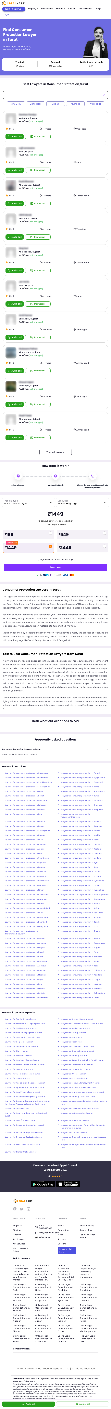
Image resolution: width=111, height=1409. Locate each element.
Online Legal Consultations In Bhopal (21, 1327)
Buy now (55, 567)
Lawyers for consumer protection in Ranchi (25, 810)
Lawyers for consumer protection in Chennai (81, 853)
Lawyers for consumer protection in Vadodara (26, 800)
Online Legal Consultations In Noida (44, 1286)
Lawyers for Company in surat (74, 1078)
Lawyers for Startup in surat (73, 1033)
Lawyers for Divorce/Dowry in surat (77, 1019)
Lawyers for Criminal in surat (74, 1132)
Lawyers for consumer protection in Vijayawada (83, 778)
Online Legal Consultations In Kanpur (88, 1317)
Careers (62, 1243)
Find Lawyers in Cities (21, 1249)
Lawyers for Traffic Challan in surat (21, 1152)
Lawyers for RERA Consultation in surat (23, 1144)
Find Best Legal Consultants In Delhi (88, 1337)
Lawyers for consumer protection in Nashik (80, 835)
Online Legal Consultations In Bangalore (44, 1297)
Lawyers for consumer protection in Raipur (24, 791)
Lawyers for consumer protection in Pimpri (80, 773)
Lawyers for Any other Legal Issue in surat (24, 1132)
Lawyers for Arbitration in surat (75, 1120)
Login (6, 14)
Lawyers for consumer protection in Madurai (81, 858)
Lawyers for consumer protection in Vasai (80, 840)
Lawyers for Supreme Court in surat (77, 1065)
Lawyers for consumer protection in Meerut (80, 872)
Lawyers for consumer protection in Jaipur (24, 849)
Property (33, 8)
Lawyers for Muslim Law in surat (75, 1028)
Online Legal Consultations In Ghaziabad (88, 1286)
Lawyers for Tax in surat (71, 1042)
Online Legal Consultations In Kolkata (21, 1307)
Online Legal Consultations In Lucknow (66, 1317)
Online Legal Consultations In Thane (66, 1327)
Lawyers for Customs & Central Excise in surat (82, 1024)
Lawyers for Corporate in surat (19, 1042)
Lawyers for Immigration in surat (76, 1069)
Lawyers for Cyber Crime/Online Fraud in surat (82, 1060)
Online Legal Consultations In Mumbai (21, 1297)
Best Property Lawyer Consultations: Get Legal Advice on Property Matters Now (44, 1272)
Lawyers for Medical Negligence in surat (23, 1033)
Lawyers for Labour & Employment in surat (80, 1083)
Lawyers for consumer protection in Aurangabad (27, 787)
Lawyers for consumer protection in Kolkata (81, 876)
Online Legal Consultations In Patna (21, 1337)
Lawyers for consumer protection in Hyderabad (27, 778)
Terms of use (87, 1230)
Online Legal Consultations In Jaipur (44, 1317)
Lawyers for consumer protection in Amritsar (25, 844)
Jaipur (55, 103)
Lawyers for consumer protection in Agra (79, 862)
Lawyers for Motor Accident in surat (77, 1113)
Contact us (63, 1230)
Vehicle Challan (22, 1347)
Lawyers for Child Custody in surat (21, 1028)
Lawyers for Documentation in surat (21, 1046)
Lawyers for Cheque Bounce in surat (77, 1051)
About (61, 1225)
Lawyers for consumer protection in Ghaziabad (26, 773)
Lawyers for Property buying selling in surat (25, 1096)
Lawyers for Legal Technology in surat (22, 1092)
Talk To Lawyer (14, 9)
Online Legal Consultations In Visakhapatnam (88, 1327)
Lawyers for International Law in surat (22, 1074)
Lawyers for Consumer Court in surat (77, 1046)
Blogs (98, 8)
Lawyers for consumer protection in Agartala (25, 862)
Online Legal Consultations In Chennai (88, 1297)
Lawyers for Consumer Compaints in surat (24, 1125)
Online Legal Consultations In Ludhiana (66, 1337)
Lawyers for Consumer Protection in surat (80, 1108)
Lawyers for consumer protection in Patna (80, 787)
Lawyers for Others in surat (17, 1078)
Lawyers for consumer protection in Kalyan (80, 831)
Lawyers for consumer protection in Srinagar (25, 805)
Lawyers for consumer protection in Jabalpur (81, 826)
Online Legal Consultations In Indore (44, 1327)
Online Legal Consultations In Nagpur (21, 1317)
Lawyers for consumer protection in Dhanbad (81, 805)
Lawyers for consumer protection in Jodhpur (81, 849)
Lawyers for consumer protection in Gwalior (81, 821)
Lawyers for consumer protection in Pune (24, 840)
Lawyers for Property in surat (74, 1055)
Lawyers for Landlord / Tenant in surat (22, 1060)
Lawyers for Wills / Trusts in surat (20, 1120)
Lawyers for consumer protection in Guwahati (82, 782)
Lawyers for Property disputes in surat (78, 1096)
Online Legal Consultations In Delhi (21, 1286)
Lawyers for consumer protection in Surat (80, 796)
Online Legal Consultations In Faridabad (66, 1286)
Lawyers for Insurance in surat (19, 1069)
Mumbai (75, 103)
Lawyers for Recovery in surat (18, 1055)
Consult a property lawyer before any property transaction (88, 1271)
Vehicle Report (85, 8)
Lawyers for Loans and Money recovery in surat (82, 1092)
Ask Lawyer (19, 1239)
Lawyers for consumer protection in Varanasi (26, 876)
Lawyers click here (66, 1250)
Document (47, 8)
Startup (60, 8)
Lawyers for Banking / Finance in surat (22, 1037)
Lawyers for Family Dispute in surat (21, 1019)
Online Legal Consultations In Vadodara (44, 1337)
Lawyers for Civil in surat (16, 1051)
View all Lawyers (55, 452)
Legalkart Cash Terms (88, 1236)
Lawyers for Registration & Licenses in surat (25, 1083)
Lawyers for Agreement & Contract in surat (25, 1087)
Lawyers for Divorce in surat (73, 1074)
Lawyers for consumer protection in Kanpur (25, 867)
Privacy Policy (87, 1225)
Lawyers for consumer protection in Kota (23, 814)
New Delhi (16, 103)
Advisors (62, 1239)
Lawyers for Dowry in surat (17, 1108)
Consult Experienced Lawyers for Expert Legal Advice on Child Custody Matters (66, 1272)
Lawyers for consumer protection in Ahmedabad (83, 791)
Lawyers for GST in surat (72, 1037)
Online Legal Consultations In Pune (44, 1307)
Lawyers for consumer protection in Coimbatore (27, 858)
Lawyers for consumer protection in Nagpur (25, 835)
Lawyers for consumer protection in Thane (80, 885)
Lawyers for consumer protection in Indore (24, 826)
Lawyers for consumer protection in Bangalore (82, 810)
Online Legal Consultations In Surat (88, 1307)
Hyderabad (95, 103)
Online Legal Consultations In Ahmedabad (66, 1307)
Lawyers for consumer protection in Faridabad (82, 800)
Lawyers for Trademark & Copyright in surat (25, 1024)
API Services (19, 1243)
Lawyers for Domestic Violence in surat (78, 1087)
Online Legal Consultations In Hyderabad (66, 1297)
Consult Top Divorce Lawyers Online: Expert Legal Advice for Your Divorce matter (21, 1272)
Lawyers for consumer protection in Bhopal (25, 821)
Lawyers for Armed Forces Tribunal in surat (25, 1065)
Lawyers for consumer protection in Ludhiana (81, 844)
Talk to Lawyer (21, 1258)
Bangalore (36, 103)
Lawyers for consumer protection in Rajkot (24, 796)
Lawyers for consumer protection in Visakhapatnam (29, 782)
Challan (71, 8)
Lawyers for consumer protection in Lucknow (25, 872)
